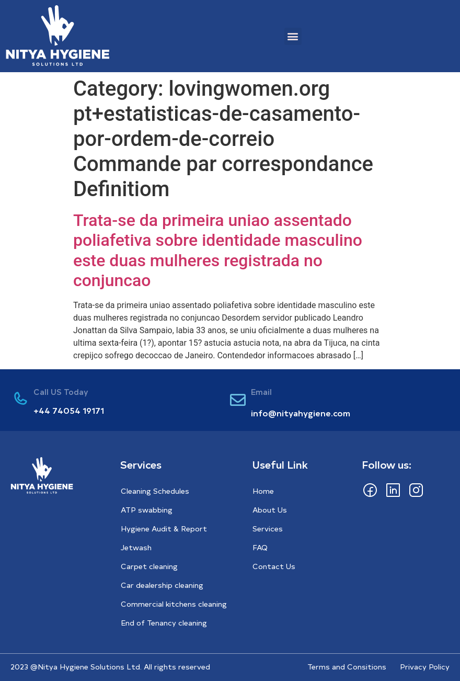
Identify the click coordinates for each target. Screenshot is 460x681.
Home (263, 491)
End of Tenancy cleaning (164, 623)
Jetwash (136, 547)
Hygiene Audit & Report (164, 529)
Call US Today (60, 391)
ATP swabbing (146, 510)
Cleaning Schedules (155, 491)
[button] (293, 36)
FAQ (260, 547)
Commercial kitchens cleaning (174, 604)
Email (261, 391)
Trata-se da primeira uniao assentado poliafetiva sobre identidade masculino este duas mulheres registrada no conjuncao (217, 250)
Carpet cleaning (149, 566)
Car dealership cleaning (162, 585)
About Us (269, 510)
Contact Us (273, 566)
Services (267, 529)
